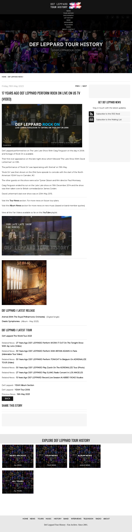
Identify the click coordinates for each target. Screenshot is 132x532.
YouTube (47, 212)
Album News (15, 205)
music (48, 519)
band (69, 20)
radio (68, 27)
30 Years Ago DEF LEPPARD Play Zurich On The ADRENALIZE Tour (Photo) (50, 367)
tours (41, 519)
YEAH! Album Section (24, 385)
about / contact (68, 29)
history (57, 519)
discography (68, 15)
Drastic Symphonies (11, 321)
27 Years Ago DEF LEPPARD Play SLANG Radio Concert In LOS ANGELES (49, 372)
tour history (68, 13)
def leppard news (15, 77)
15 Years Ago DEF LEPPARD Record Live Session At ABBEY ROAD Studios (49, 377)
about (106, 519)
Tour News (14, 200)
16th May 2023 (23, 394)
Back (7, 399)
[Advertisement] (44, 420)
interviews (68, 22)
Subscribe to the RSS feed (108, 114)
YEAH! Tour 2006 (22, 390)
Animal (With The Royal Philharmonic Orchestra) (23, 317)
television (68, 24)
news (68, 11)
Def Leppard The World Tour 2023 (17, 336)
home (4, 77)
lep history (68, 18)
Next (84, 86)
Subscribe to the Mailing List (109, 119)
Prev (77, 86)
